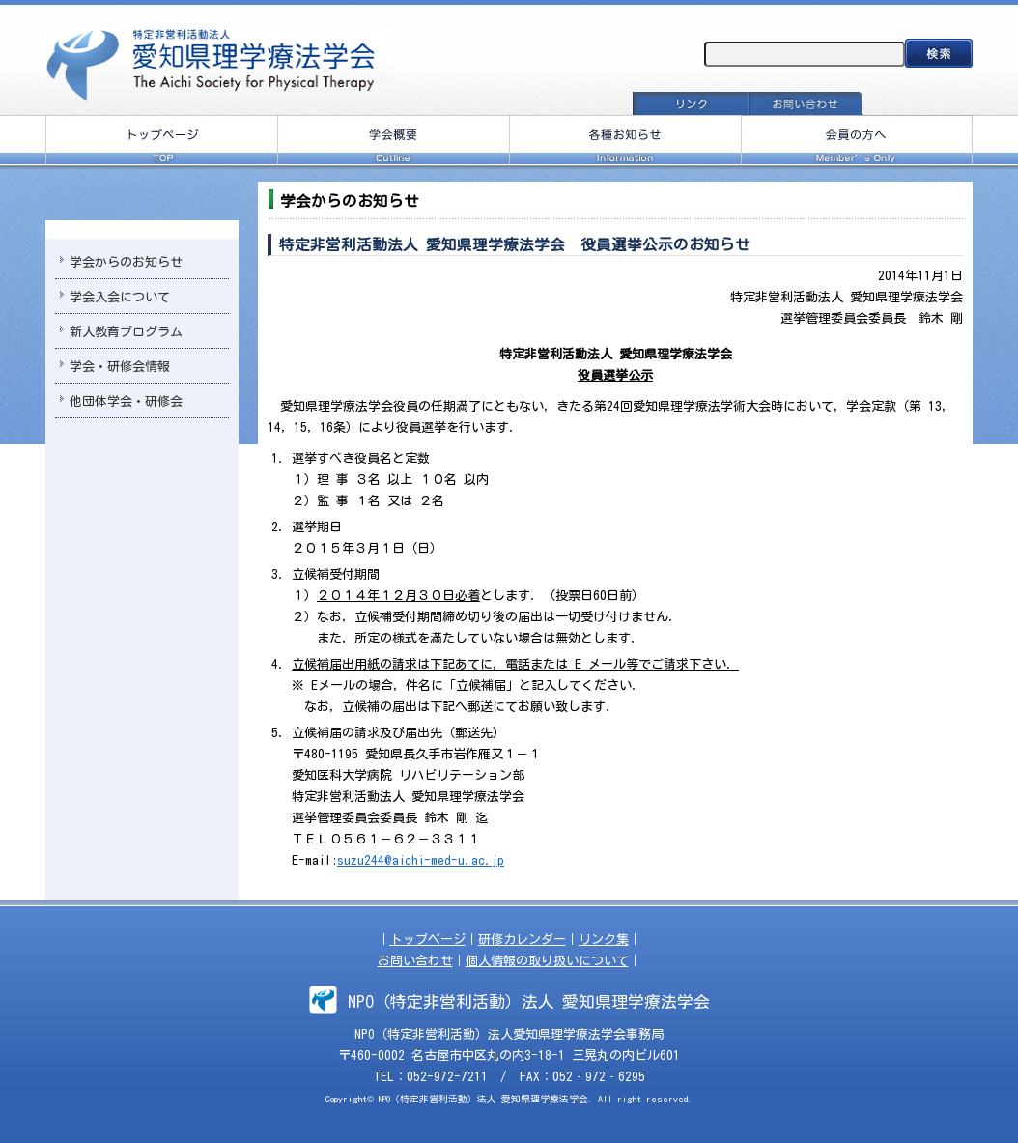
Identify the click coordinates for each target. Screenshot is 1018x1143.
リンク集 (604, 939)
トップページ (428, 939)
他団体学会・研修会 (126, 401)
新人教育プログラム (126, 332)
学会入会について (120, 297)
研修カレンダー (522, 939)
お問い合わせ (415, 961)
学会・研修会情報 (120, 366)
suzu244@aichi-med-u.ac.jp (420, 860)
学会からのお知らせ (126, 262)
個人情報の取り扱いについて (547, 961)
